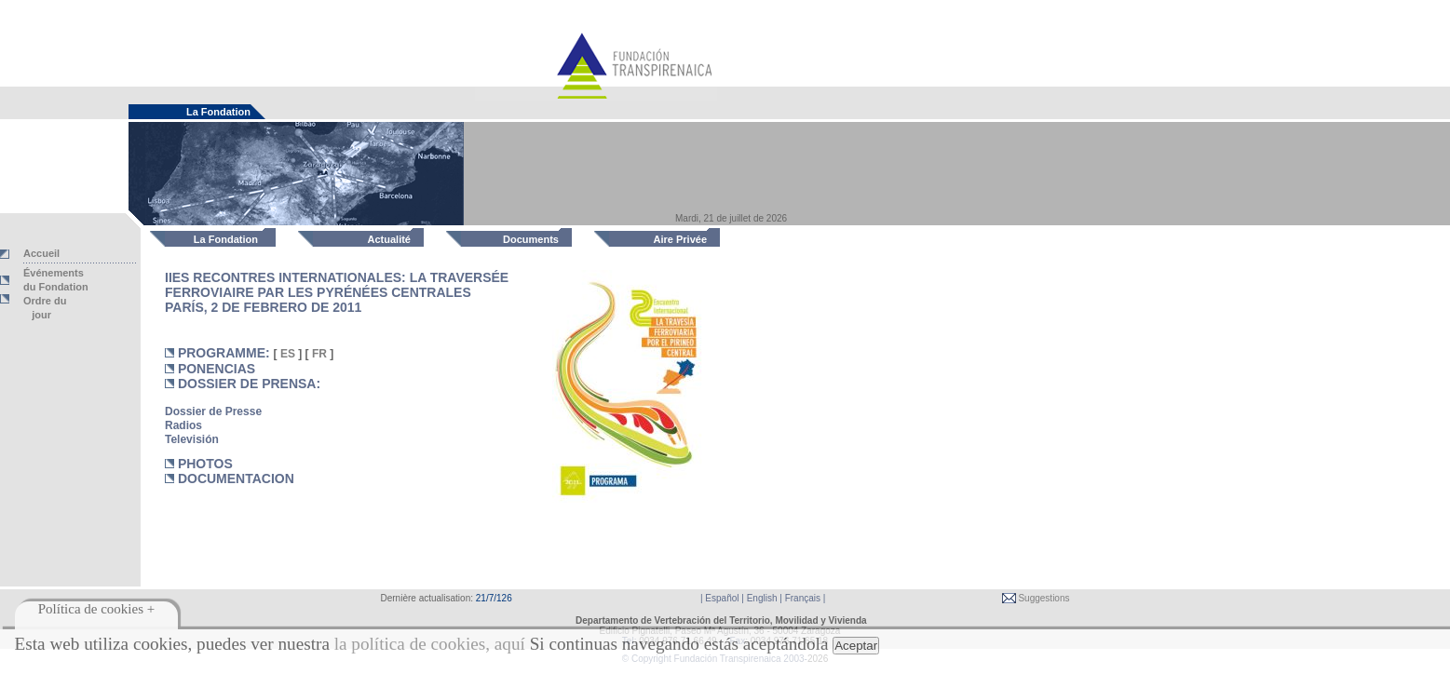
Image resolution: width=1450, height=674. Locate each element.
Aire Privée (680, 239)
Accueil (41, 253)
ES (288, 353)
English (762, 598)
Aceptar (855, 646)
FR (320, 353)
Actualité (389, 239)
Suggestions (1043, 598)
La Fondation (226, 239)
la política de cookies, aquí (429, 644)
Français (802, 598)
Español (722, 598)
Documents (531, 239)
